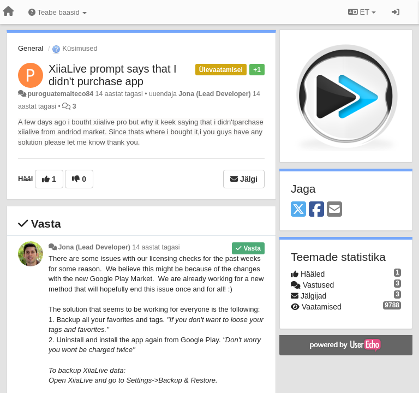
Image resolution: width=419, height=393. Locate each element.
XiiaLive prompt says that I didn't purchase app (113, 75)
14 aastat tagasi (155, 247)
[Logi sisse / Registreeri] (395, 12)
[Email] (334, 209)
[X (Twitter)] (298, 209)
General (30, 48)
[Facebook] (316, 209)
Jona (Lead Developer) (214, 94)
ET (362, 12)
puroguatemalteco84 (60, 94)
